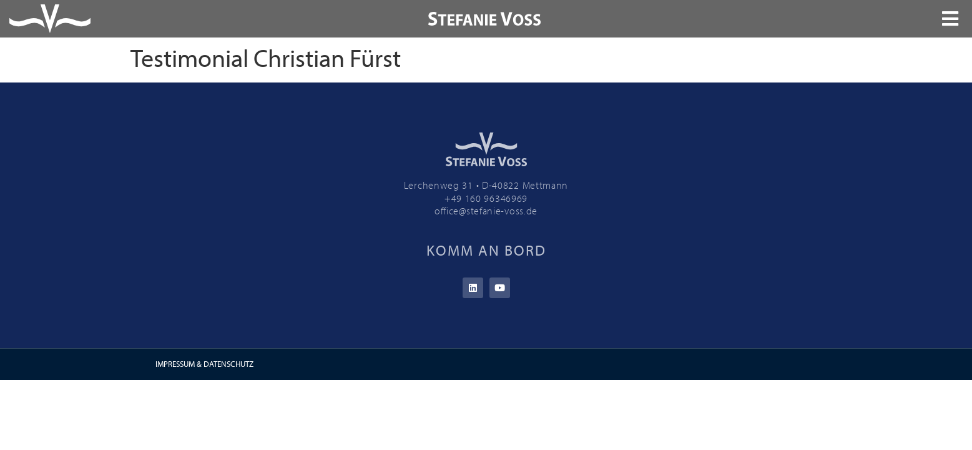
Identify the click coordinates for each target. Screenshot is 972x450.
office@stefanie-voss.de (486, 210)
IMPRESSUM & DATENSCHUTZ (204, 364)
